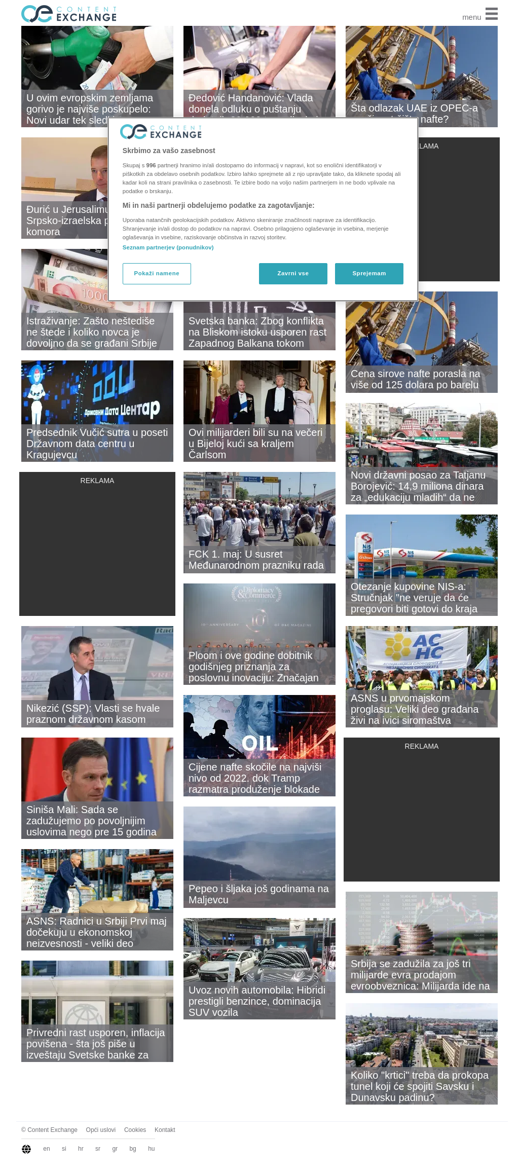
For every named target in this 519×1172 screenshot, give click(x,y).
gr (115, 1148)
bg (132, 1148)
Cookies (135, 1129)
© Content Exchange (49, 1129)
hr (81, 1148)
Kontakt (165, 1129)
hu (151, 1148)
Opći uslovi (101, 1129)
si (64, 1148)
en (46, 1148)
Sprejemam (369, 273)
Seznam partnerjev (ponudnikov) (168, 247)
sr (97, 1148)
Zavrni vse (293, 273)
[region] (263, 209)
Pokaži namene (157, 273)
